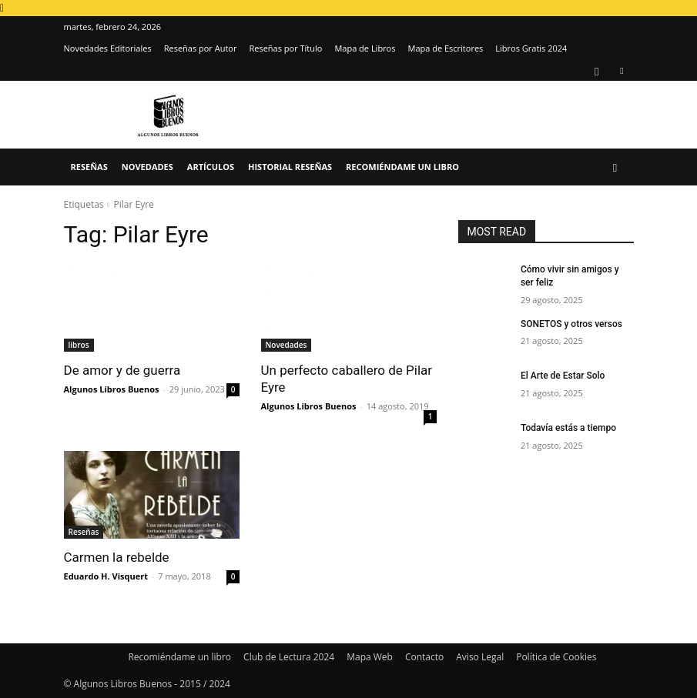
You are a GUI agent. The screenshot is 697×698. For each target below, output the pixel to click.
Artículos (210, 166)
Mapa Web (370, 656)
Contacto (424, 656)
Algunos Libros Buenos (111, 389)
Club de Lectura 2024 (288, 656)
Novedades (147, 166)
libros (79, 344)
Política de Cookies (556, 656)
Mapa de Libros (364, 48)
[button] (615, 167)
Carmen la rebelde (116, 557)
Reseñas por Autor (200, 48)
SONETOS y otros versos (571, 324)
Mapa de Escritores (445, 48)
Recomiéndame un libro (402, 166)
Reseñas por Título (285, 48)
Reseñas (89, 166)
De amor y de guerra (122, 370)
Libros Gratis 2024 (531, 48)
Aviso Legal (480, 656)
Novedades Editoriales (108, 48)
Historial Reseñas (290, 166)
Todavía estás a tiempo (568, 427)
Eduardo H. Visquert (106, 576)
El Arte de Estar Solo (563, 375)
